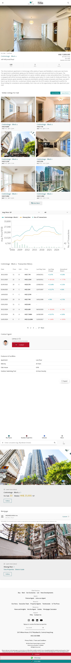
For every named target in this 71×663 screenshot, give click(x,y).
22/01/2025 (4, 299)
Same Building (55, 93)
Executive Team (24, 604)
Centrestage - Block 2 (10, 124)
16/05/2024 (4, 319)
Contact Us (37, 615)
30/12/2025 (4, 274)
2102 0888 (35, 661)
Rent (23, 592)
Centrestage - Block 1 (44, 159)
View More (35, 203)
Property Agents (35, 604)
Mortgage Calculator (50, 609)
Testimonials (46, 604)
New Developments (47, 592)
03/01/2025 (4, 304)
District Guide (20, 569)
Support (35, 612)
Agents (35, 596)
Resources (35, 607)
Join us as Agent (41, 598)
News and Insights (20, 609)
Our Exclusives (31, 592)
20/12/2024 (4, 314)
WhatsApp (36, 657)
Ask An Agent (31, 609)
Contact (35, 654)
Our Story (14, 604)
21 (67, 48)
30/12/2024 (4, 309)
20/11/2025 (4, 279)
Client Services (36, 590)
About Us (35, 601)
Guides (39, 609)
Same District (65, 93)
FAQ (31, 615)
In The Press (56, 604)
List (38, 592)
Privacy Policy (29, 640)
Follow (8, 501)
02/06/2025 (4, 289)
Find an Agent (29, 598)
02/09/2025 (4, 284)
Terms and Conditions (40, 640)
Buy (19, 592)
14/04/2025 (4, 294)
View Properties (9, 569)
